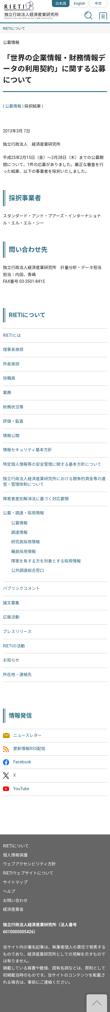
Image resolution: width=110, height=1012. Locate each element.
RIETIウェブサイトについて (28, 873)
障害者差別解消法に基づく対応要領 (36, 498)
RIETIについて (14, 29)
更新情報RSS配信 (29, 748)
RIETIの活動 (14, 646)
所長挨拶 (11, 364)
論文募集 (11, 603)
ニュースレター (27, 735)
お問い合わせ (15, 900)
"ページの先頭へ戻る (97, 1003)
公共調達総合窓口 (27, 570)
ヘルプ (9, 891)
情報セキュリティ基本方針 (27, 449)
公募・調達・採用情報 (23, 513)
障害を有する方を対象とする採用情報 (46, 561)
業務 (7, 392)
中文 (98, 3)
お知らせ (11, 660)
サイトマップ (15, 882)
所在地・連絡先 (17, 674)
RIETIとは (12, 335)
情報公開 (11, 435)
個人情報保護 (15, 855)
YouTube (21, 788)
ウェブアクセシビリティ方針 (29, 864)
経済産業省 (13, 909)
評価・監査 (13, 421)
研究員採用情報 (25, 541)
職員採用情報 (23, 551)
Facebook (22, 762)
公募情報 (13, 106)
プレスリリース (17, 631)
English (79, 3)
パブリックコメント (21, 588)
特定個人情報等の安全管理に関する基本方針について (52, 464)
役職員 (9, 378)
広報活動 (11, 617)
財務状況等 (13, 407)
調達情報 (19, 532)
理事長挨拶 (13, 349)
